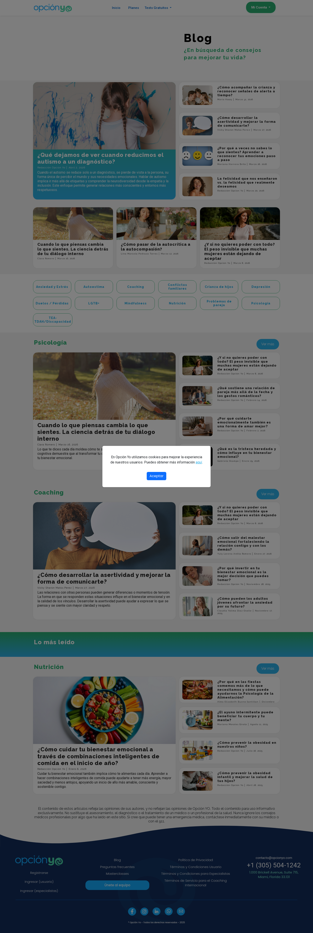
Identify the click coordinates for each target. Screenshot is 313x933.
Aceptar (156, 475)
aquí (199, 462)
